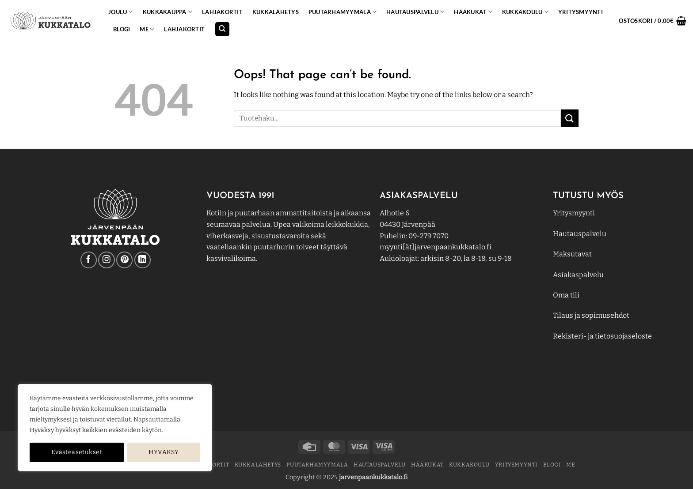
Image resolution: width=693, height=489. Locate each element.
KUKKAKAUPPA (167, 12)
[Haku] (222, 29)
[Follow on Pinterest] (124, 260)
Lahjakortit (222, 11)
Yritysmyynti (574, 213)
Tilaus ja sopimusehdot (591, 315)
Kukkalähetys (275, 11)
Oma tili (566, 295)
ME (147, 29)
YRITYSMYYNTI (580, 11)
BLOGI (121, 29)
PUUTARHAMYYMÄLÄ (342, 12)
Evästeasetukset (76, 452)
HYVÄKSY (163, 452)
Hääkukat (473, 12)
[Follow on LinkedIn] (142, 260)
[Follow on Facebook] (88, 260)
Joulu (120, 12)
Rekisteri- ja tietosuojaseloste (602, 336)
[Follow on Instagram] (106, 260)
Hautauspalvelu (415, 12)
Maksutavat (572, 254)
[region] (115, 427)
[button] (652, 20)
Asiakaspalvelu (578, 275)
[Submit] (570, 118)
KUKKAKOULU (525, 12)
